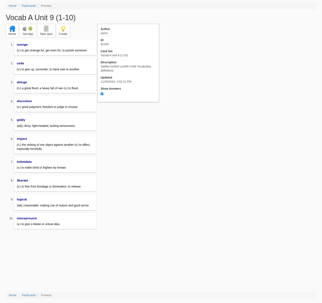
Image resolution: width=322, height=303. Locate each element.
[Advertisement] (130, 142)
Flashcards (29, 5)
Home (12, 5)
